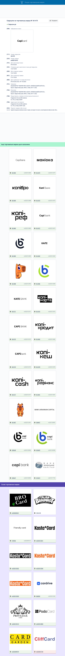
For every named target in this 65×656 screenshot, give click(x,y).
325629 (37, 450)
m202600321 (14, 513)
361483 (13, 173)
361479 (37, 173)
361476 (37, 311)
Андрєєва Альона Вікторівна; (19, 98)
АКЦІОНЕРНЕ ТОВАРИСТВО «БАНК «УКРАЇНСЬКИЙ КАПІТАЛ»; (28, 86)
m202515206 (38, 568)
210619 (37, 478)
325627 (13, 478)
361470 (37, 200)
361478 (37, 367)
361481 (37, 395)
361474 (13, 367)
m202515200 (14, 596)
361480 (13, 228)
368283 (37, 596)
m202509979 (14, 652)
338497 (37, 422)
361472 (37, 228)
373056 (13, 541)
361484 (13, 200)
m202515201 (38, 541)
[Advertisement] (32, 11)
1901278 (37, 513)
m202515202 (14, 568)
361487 (13, 422)
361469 (37, 256)
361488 (13, 284)
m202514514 (14, 624)
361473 (13, 339)
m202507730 (38, 652)
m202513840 (38, 624)
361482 (37, 339)
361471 (13, 311)
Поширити (53, 20)
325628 (13, 450)
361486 (37, 284)
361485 (13, 256)
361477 (13, 395)
